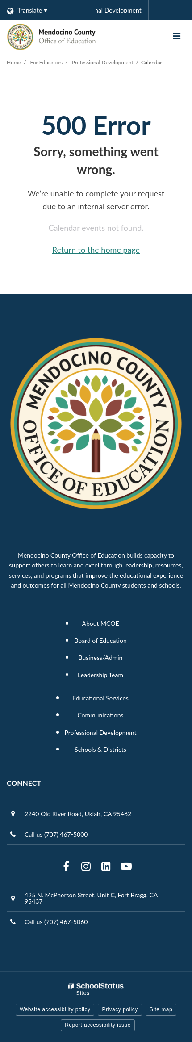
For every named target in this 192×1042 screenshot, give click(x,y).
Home (14, 62)
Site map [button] (161, 1009)
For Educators (46, 62)
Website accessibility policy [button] (55, 1009)
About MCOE (100, 623)
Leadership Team (100, 675)
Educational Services (100, 698)
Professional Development (103, 62)
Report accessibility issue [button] (98, 1025)
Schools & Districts (100, 749)
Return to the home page (96, 249)
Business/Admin (101, 657)
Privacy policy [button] (120, 1009)
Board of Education (100, 640)
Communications (100, 715)
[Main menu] (176, 35)
